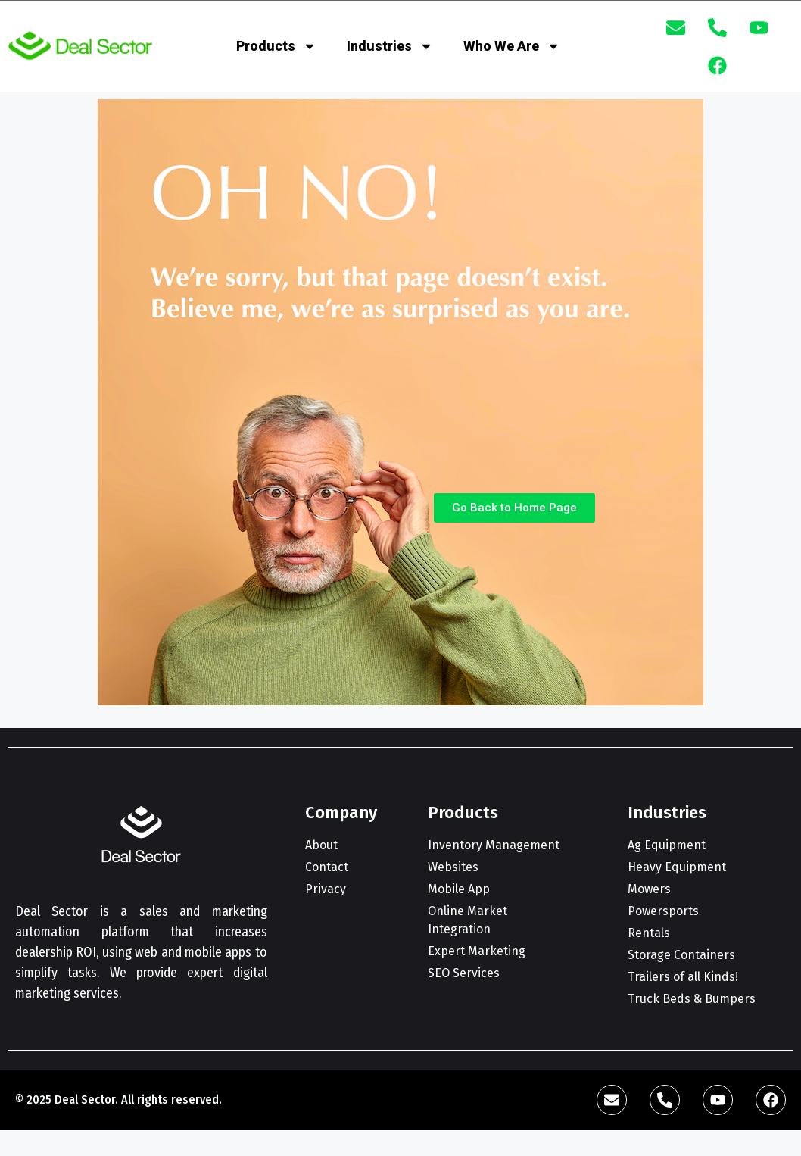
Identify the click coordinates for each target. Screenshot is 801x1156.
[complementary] (691, 1072)
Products (276, 46)
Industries (390, 46)
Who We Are (511, 46)
